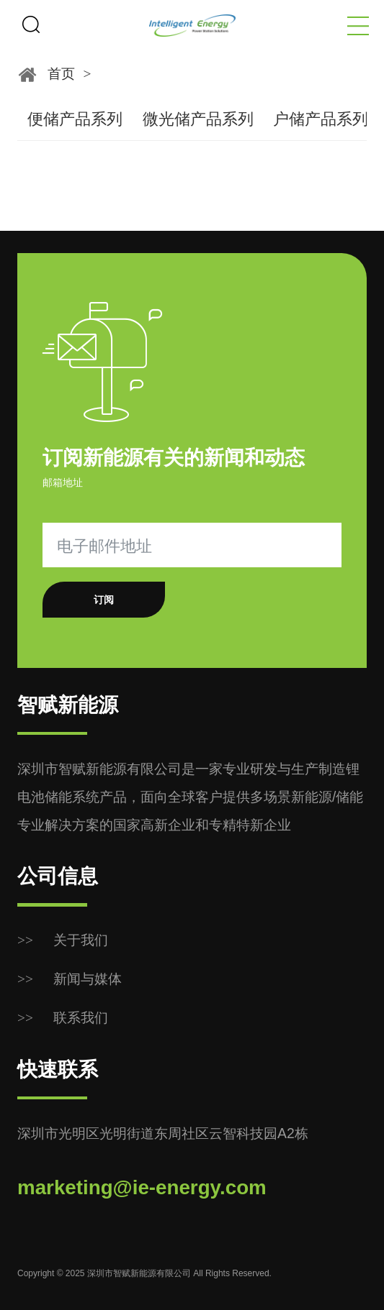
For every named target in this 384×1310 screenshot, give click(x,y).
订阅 (104, 599)
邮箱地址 (63, 482)
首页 (61, 73)
